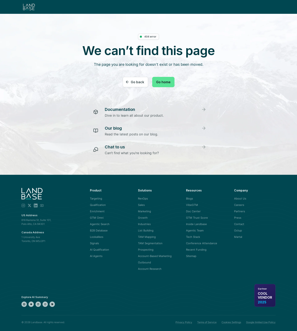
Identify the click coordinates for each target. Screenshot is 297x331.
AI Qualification (99, 249)
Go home (163, 82)
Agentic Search (100, 224)
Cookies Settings (231, 322)
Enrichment (97, 211)
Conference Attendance (201, 243)
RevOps (143, 198)
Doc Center (193, 211)
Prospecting (145, 249)
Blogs (189, 198)
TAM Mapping (147, 236)
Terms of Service (207, 322)
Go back (137, 82)
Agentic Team (195, 230)
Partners (239, 211)
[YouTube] (42, 205)
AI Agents (96, 256)
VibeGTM (192, 205)
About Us (240, 198)
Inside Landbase (196, 224)
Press (237, 217)
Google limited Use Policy (261, 322)
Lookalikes (96, 236)
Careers (239, 205)
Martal (238, 236)
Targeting (96, 198)
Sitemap (191, 256)
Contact (239, 224)
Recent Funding (196, 249)
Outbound (144, 262)
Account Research (149, 268)
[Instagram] (23, 205)
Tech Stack (193, 236)
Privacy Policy (184, 322)
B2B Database (99, 230)
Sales (141, 205)
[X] (29, 205)
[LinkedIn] (36, 205)
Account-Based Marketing (155, 256)
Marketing (144, 211)
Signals (94, 243)
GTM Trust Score (197, 217)
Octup (238, 230)
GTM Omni (97, 217)
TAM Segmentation (150, 243)
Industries (144, 224)
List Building (145, 230)
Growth (143, 217)
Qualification (98, 205)
